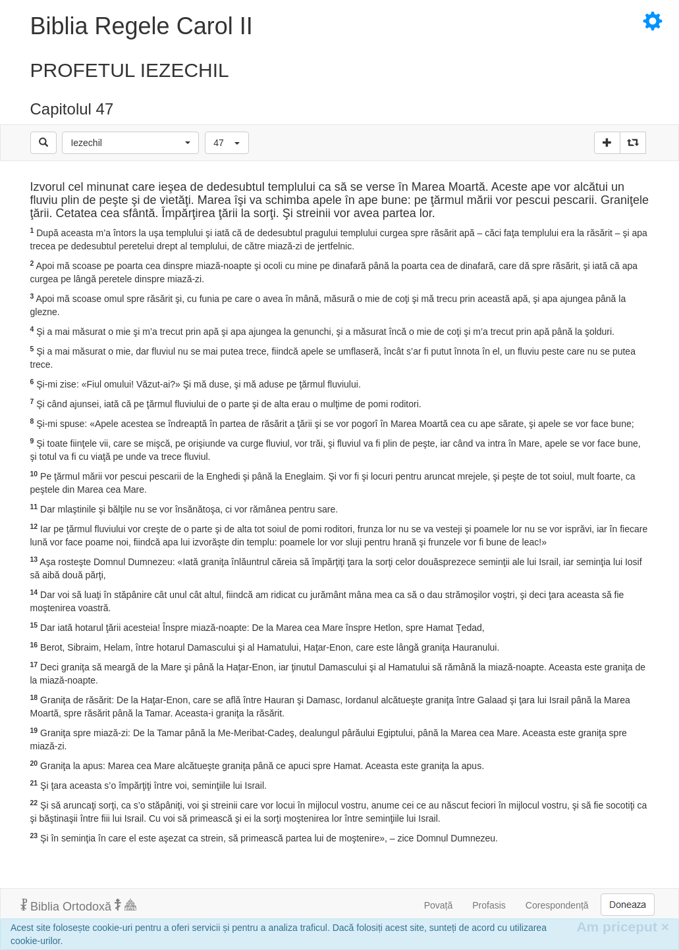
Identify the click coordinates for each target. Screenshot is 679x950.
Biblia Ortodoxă (78, 906)
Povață (438, 905)
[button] (130, 143)
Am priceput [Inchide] (622, 927)
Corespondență (557, 905)
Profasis (489, 905)
